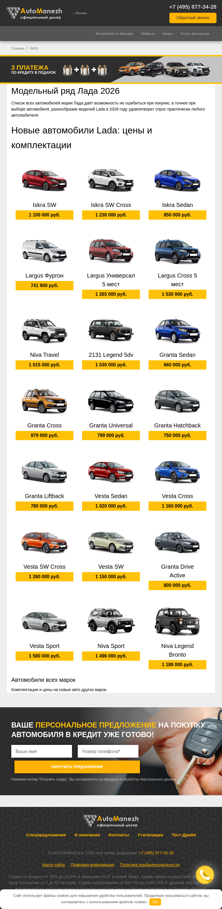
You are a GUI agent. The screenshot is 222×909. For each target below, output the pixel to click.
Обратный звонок (193, 17)
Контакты (119, 819)
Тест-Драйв (184, 819)
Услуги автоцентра (195, 33)
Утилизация (150, 819)
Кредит (167, 33)
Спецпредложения (46, 819)
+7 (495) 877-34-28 (193, 7)
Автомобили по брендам (114, 33)
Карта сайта (53, 849)
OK (155, 902)
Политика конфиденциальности (150, 849)
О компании (87, 819)
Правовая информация (92, 849)
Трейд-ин (148, 33)
